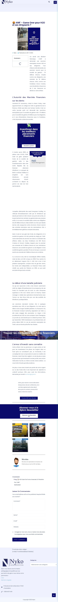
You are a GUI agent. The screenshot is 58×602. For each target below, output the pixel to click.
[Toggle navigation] (55, 2)
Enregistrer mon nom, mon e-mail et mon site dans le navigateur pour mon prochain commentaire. (30, 533)
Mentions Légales (6, 580)
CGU (2, 578)
